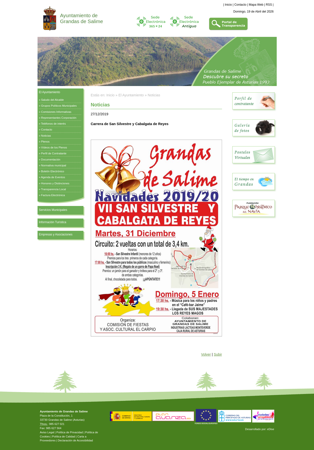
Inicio (228, 4)
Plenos (45, 141)
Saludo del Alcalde (52, 99)
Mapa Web (256, 4)
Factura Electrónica (53, 195)
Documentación (50, 159)
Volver (206, 354)
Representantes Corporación (59, 117)
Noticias (46, 135)
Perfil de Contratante (53, 153)
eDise (270, 429)
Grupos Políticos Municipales (59, 105)
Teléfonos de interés (53, 123)
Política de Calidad (63, 436)
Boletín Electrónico (52, 171)
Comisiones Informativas (56, 111)
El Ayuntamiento (49, 92)
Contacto (240, 4)
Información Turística (52, 222)
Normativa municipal (53, 165)
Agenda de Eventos (53, 177)
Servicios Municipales (53, 210)
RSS (269, 4)
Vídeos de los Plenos (54, 147)
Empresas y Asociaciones (56, 234)
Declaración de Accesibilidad (75, 440)
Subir (218, 354)
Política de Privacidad (69, 432)
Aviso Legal (47, 432)
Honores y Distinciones (55, 183)
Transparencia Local (53, 189)
